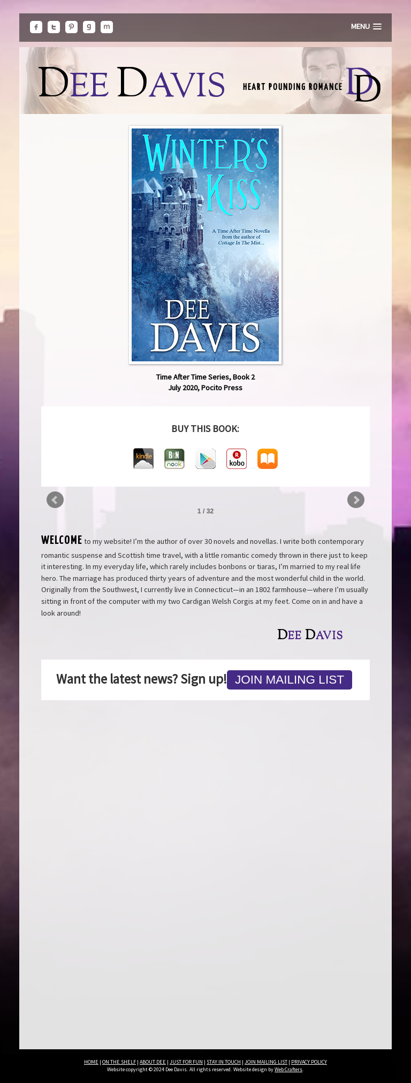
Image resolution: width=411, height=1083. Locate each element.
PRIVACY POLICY (309, 1061)
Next (355, 500)
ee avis (131, 88)
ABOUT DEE (153, 1061)
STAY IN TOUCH (224, 1061)
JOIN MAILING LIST (266, 1061)
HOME (91, 1061)
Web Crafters (288, 1069)
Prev (55, 500)
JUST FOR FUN (186, 1061)
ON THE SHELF (119, 1061)
